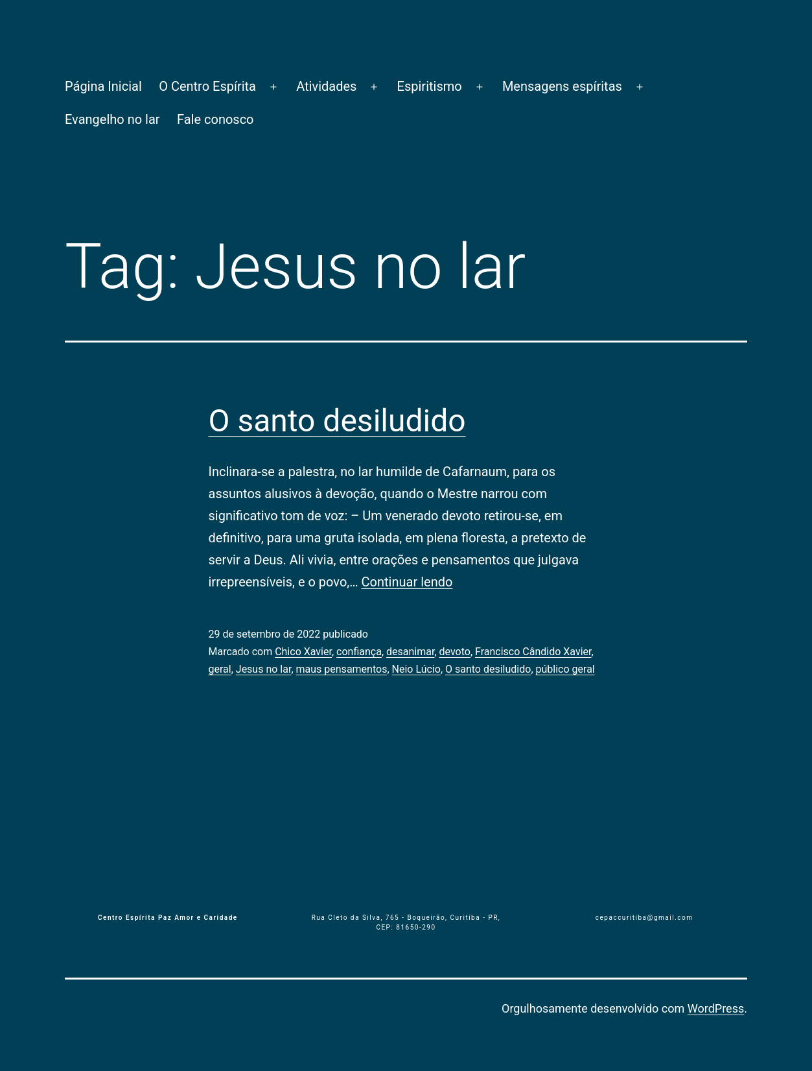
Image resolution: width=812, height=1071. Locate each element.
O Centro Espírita (207, 86)
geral (220, 669)
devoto (454, 651)
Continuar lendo (407, 582)
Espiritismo (429, 86)
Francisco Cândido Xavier (533, 651)
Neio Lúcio (416, 669)
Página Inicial (103, 86)
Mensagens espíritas (562, 86)
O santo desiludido (337, 420)
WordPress (716, 1008)
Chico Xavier (303, 651)
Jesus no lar (264, 669)
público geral (565, 669)
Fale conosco (215, 119)
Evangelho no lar (112, 119)
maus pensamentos (342, 669)
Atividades (326, 86)
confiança (359, 651)
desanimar (410, 651)
